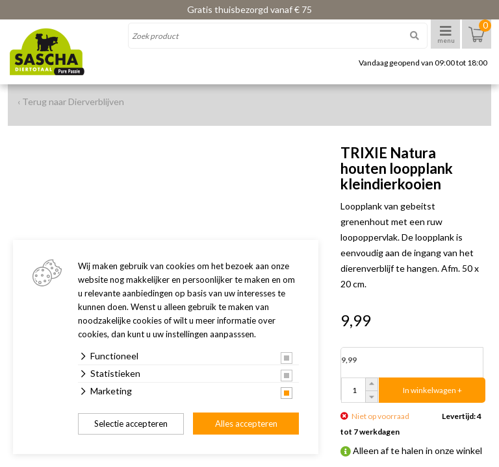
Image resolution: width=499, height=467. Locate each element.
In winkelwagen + (432, 390)
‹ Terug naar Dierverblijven (71, 101)
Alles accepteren (246, 423)
